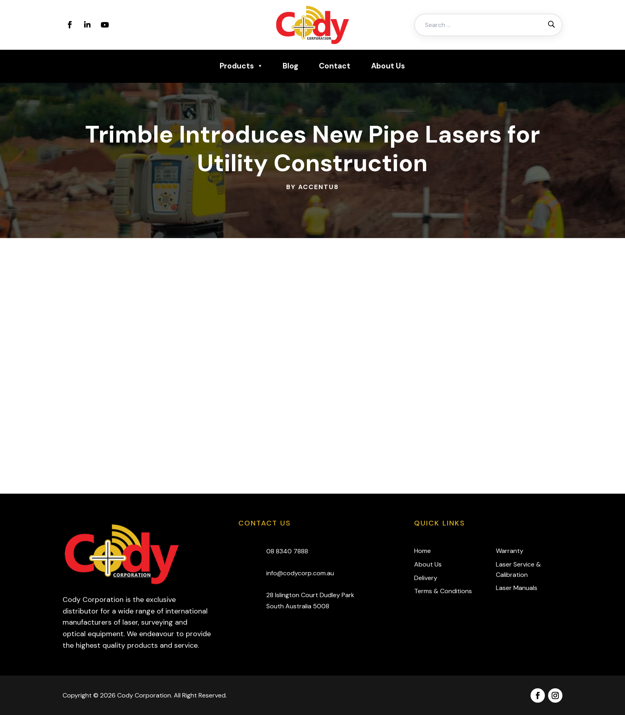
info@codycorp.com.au (300, 573)
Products (237, 66)
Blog (290, 66)
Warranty (509, 551)
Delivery (425, 578)
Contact (334, 66)
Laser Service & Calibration (518, 569)
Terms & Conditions (443, 591)
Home (422, 551)
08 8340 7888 (287, 551)
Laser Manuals (516, 588)
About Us (388, 66)
